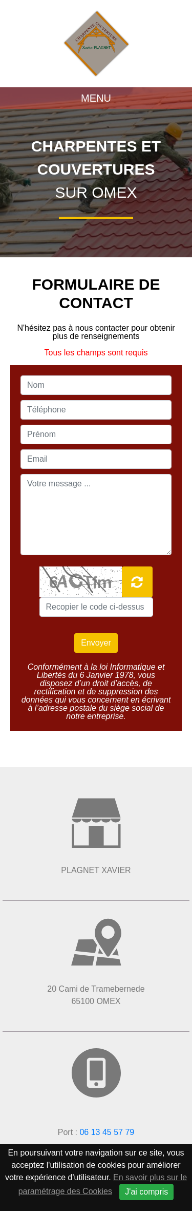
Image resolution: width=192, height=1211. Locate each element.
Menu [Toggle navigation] (96, 98)
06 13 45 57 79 (106, 1132)
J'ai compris (146, 1191)
